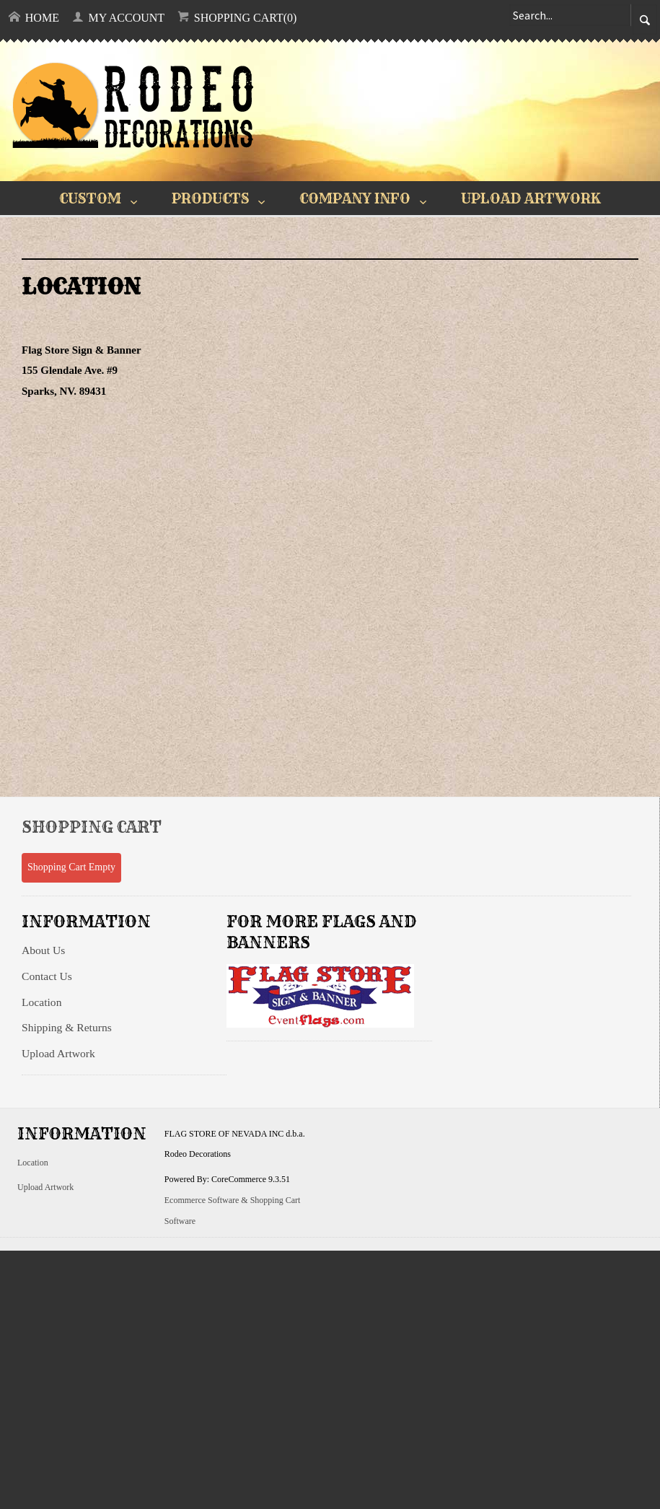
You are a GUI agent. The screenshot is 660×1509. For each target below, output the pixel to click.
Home (34, 17)
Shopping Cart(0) (237, 17)
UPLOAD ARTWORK (531, 198)
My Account (118, 17)
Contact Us (47, 976)
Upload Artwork (58, 1053)
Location (41, 1002)
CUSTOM (90, 198)
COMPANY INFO (354, 198)
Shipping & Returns (67, 1027)
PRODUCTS (211, 198)
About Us (43, 950)
